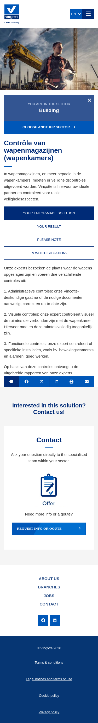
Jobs (49, 595)
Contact (48, 604)
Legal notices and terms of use (49, 679)
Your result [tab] (49, 226)
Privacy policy (49, 712)
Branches (49, 587)
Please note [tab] (49, 240)
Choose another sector (49, 127)
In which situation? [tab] (49, 253)
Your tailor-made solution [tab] (49, 213)
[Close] (89, 100)
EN (75, 14)
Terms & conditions (49, 662)
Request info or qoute (49, 529)
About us (49, 578)
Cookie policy (49, 696)
